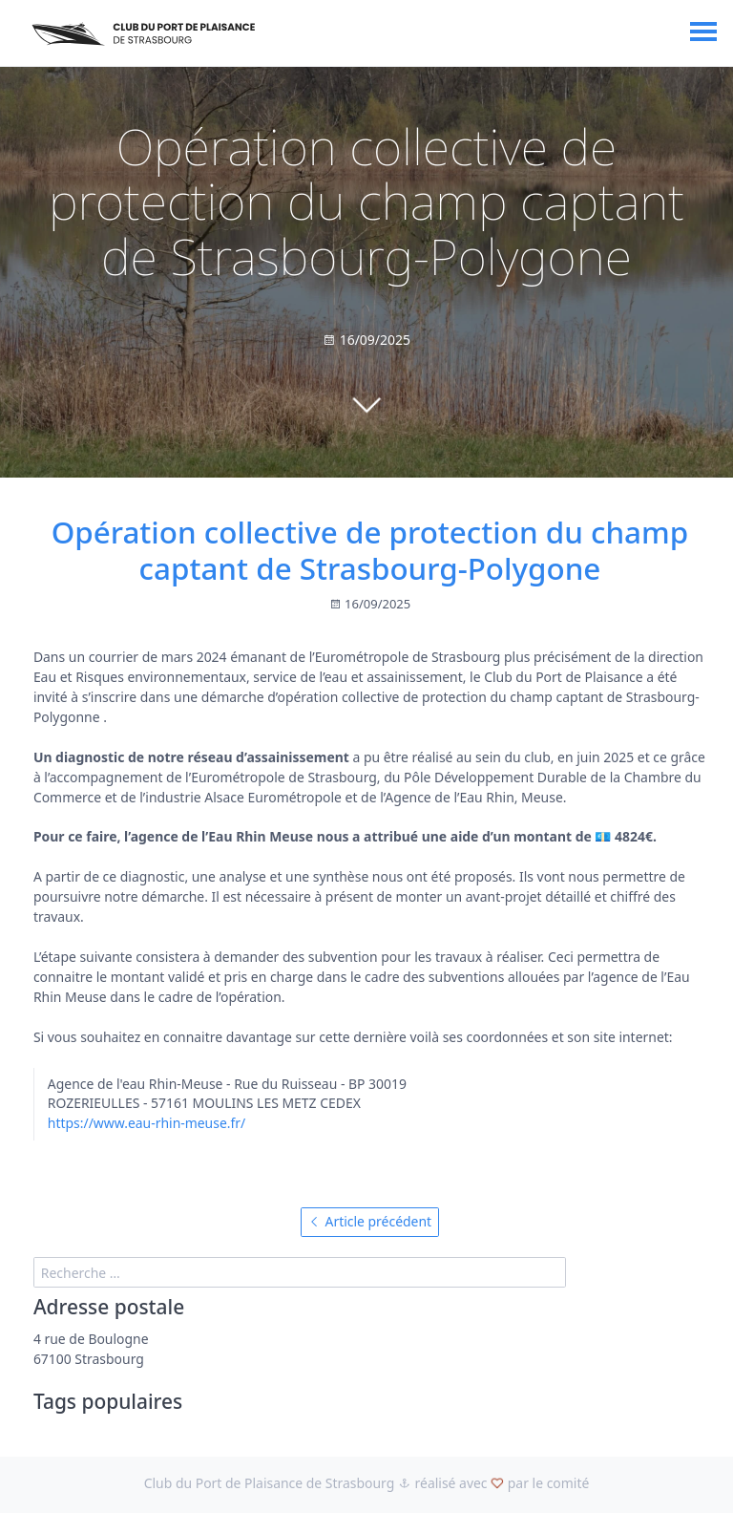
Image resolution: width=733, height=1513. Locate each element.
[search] (300, 1272)
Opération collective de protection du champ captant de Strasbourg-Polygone (370, 549)
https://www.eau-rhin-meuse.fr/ (146, 1123)
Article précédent (369, 1221)
